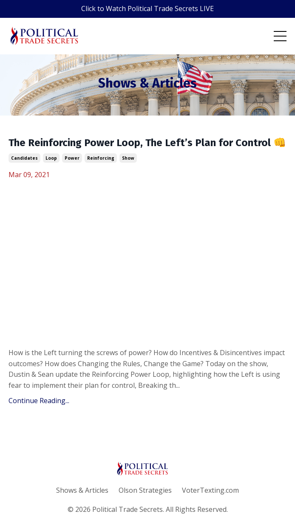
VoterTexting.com (210, 490)
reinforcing (100, 158)
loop (51, 158)
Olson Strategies (145, 490)
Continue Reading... (39, 400)
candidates (24, 158)
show (128, 158)
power (72, 158)
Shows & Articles (82, 490)
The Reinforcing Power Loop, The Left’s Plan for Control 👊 (147, 143)
